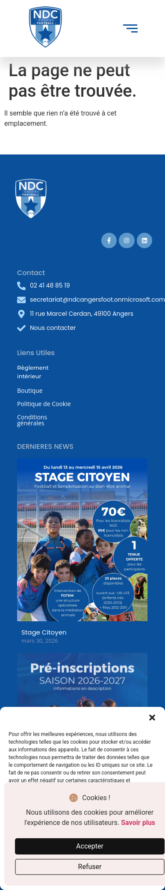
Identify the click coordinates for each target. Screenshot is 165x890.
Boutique (30, 390)
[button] (152, 717)
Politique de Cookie (44, 404)
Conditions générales (32, 420)
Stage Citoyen (44, 632)
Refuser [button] (90, 867)
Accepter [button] (89, 846)
